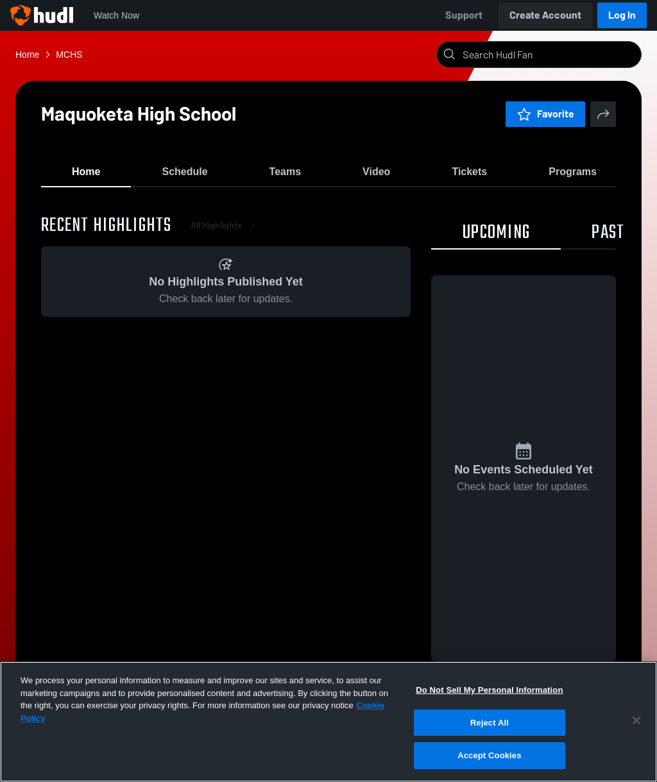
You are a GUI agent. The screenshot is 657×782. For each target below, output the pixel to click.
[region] (328, 721)
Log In (622, 15)
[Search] (549, 54)
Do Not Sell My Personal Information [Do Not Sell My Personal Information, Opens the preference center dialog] (489, 690)
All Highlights (225, 230)
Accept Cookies (489, 755)
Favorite (545, 114)
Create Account (545, 15)
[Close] (636, 720)
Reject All (489, 722)
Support (463, 15)
